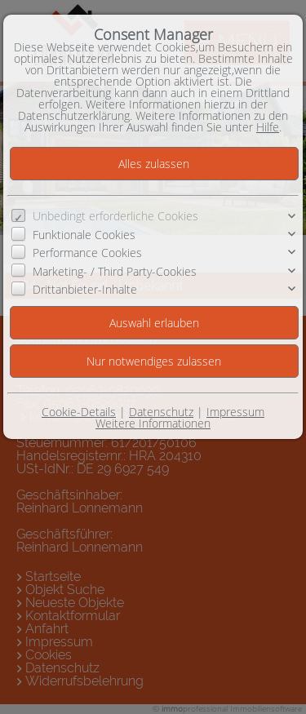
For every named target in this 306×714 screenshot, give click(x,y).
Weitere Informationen (153, 423)
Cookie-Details (79, 411)
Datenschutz (161, 411)
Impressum (235, 411)
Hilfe (267, 127)
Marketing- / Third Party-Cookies (115, 271)
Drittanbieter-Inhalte (85, 289)
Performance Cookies (87, 252)
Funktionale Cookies (84, 234)
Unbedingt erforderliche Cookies (115, 216)
